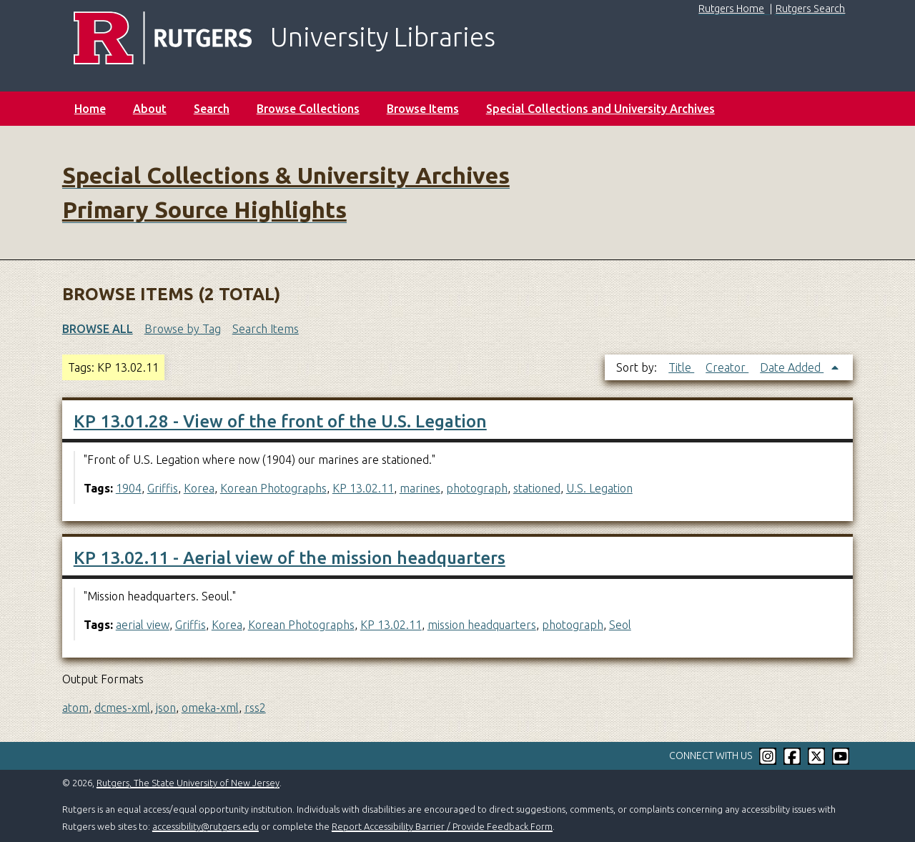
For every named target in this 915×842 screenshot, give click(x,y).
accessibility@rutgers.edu (205, 826)
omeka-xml (210, 707)
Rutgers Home (731, 8)
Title (681, 367)
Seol (620, 624)
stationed (536, 488)
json (166, 707)
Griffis (162, 488)
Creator (727, 367)
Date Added (792, 367)
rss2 (255, 707)
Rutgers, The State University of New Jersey (188, 783)
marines (420, 488)
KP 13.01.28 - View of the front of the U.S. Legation (280, 421)
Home (90, 108)
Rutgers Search (810, 8)
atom (75, 707)
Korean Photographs (273, 488)
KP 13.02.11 (363, 488)
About (150, 108)
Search (211, 108)
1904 (129, 488)
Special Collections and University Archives (600, 108)
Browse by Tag (182, 328)
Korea (199, 488)
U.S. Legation (599, 488)
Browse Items (423, 108)
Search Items (265, 328)
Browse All (97, 328)
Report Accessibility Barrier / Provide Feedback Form (442, 826)
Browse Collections (308, 108)
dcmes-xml (122, 707)
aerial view (142, 624)
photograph (477, 488)
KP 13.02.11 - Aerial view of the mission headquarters (289, 558)
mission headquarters (481, 624)
